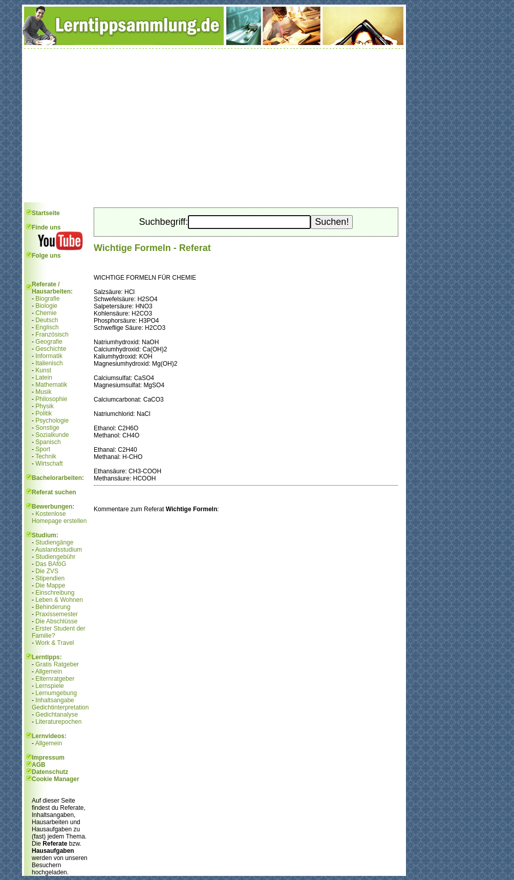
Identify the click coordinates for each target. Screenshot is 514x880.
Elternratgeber (54, 678)
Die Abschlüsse (56, 621)
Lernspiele (49, 685)
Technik (45, 456)
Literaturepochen (58, 721)
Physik (44, 406)
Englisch (46, 327)
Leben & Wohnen (59, 599)
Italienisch (48, 363)
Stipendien (50, 578)
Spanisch (47, 442)
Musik (43, 391)
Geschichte (50, 348)
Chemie (45, 313)
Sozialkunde (52, 434)
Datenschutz (50, 772)
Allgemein (48, 671)
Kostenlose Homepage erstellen (59, 517)
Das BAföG (50, 564)
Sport (42, 449)
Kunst (43, 370)
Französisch (52, 334)
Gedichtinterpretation (60, 707)
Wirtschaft (48, 463)
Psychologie (52, 420)
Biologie (46, 305)
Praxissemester (56, 614)
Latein (43, 377)
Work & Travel (54, 642)
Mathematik (51, 384)
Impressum (48, 757)
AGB (39, 764)
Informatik (48, 356)
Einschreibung (54, 592)
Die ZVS (46, 571)
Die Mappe (50, 585)
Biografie (47, 298)
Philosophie (51, 399)
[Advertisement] (214, 125)
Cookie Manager (55, 779)
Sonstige (47, 427)
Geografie (48, 341)
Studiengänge (54, 542)
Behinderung (52, 607)
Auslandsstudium (58, 549)
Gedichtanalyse (56, 714)
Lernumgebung (56, 693)
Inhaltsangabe (54, 700)
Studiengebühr (55, 556)
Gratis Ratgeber (57, 664)
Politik (43, 413)
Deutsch (46, 320)
